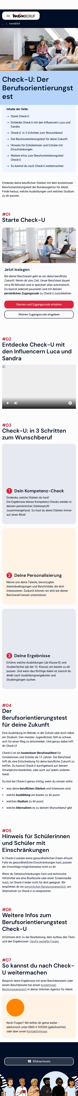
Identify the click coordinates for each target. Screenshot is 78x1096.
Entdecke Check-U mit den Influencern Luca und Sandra (40, 124)
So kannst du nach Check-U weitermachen (37, 166)
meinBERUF (14, 23)
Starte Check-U (20, 116)
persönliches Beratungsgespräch (45, 886)
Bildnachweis (41, 1061)
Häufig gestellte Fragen (44, 941)
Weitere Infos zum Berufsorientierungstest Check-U (37, 157)
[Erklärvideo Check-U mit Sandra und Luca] (39, 387)
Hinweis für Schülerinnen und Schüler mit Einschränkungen (37, 147)
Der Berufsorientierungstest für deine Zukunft (39, 139)
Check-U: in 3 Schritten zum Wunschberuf (37, 133)
